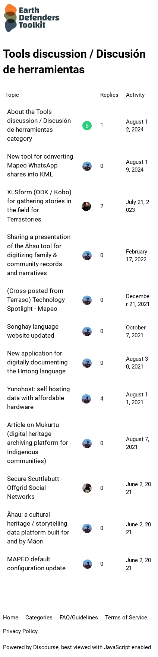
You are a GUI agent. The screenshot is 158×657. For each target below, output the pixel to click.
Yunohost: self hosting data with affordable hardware (38, 398)
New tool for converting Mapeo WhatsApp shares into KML (40, 165)
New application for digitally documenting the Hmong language (37, 362)
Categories (39, 617)
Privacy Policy (20, 631)
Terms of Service (126, 617)
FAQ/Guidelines (79, 617)
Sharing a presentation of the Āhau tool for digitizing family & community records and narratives (38, 255)
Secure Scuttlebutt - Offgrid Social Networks (35, 487)
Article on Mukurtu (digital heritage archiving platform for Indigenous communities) (37, 443)
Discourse (46, 647)
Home (10, 617)
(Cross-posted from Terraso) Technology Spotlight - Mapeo (36, 299)
